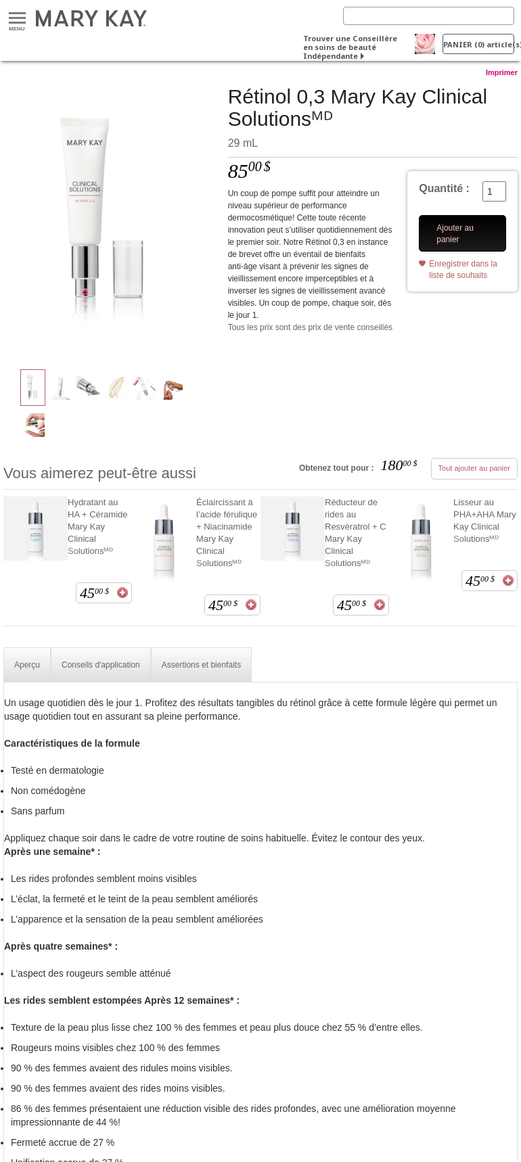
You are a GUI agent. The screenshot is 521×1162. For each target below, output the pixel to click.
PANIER (478, 44)
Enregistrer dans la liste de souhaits (463, 269)
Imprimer (502, 72)
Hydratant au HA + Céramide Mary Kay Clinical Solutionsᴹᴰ (98, 526)
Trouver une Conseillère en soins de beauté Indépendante (350, 47)
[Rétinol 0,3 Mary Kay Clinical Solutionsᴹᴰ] (111, 220)
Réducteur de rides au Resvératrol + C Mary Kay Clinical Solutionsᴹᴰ (355, 532)
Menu (17, 18)
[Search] (428, 16)
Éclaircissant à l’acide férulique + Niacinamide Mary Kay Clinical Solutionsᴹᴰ (226, 532)
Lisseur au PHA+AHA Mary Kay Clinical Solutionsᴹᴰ (484, 520)
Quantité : (444, 188)
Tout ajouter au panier (474, 468)
